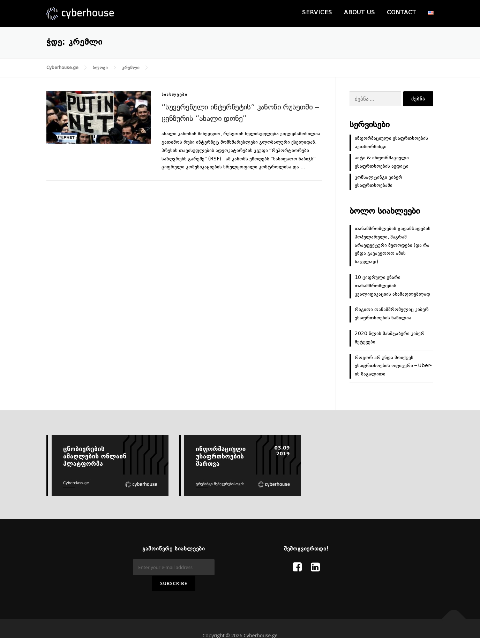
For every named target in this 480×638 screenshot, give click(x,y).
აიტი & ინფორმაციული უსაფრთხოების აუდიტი (382, 162)
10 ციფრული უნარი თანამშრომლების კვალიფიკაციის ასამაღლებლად (392, 286)
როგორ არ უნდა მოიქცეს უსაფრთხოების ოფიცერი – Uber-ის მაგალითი (393, 366)
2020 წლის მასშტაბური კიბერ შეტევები (390, 337)
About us (359, 13)
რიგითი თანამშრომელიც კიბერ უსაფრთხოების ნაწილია (392, 313)
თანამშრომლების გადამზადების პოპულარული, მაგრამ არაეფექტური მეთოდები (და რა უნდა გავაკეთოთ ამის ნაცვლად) (392, 245)
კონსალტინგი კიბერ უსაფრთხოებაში (378, 181)
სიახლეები (174, 95)
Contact (401, 13)
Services (317, 13)
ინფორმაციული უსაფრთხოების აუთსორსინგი (391, 142)
